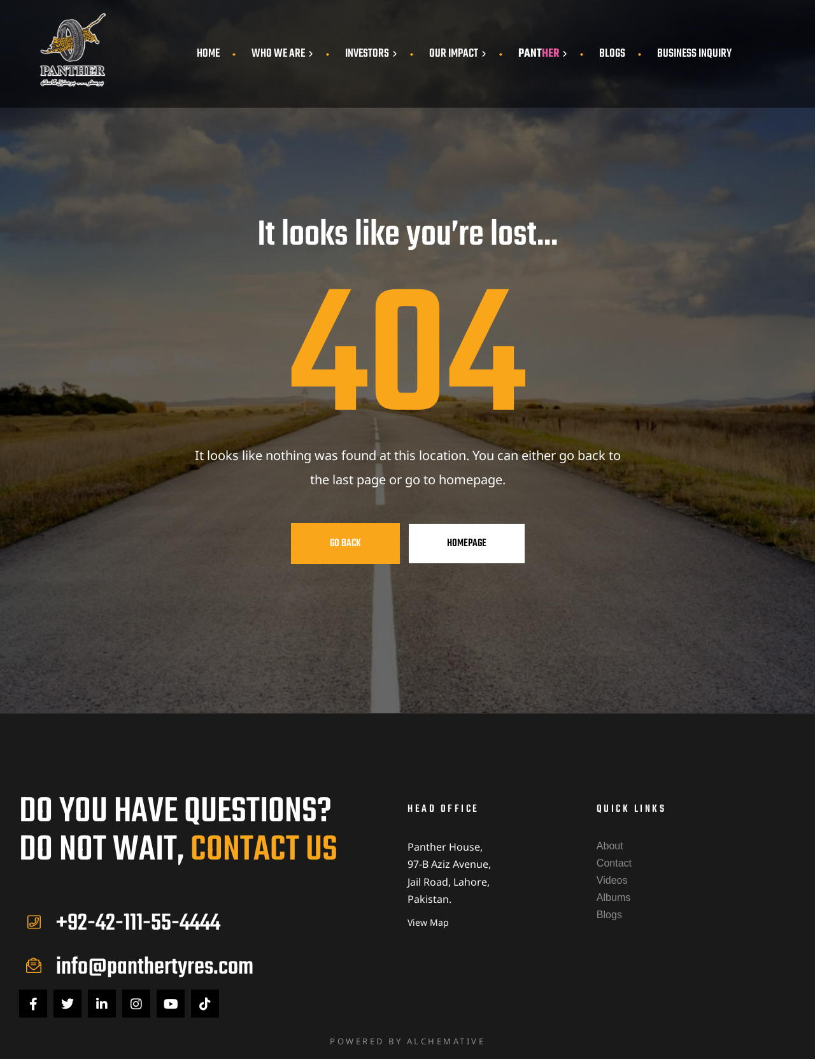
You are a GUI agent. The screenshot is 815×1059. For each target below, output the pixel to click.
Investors (371, 54)
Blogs (612, 54)
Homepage (466, 543)
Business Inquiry (694, 54)
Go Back (345, 543)
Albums (613, 897)
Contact (614, 863)
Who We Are (282, 54)
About (610, 845)
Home (208, 54)
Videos (612, 880)
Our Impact (457, 54)
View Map (428, 922)
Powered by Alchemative (407, 1041)
